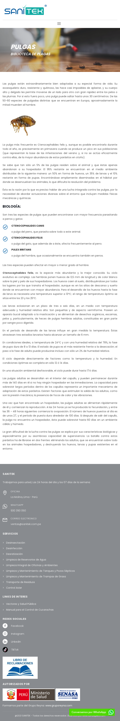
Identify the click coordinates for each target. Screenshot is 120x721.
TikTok (15, 649)
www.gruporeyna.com (58, 705)
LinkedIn (16, 641)
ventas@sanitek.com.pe (26, 524)
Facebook (17, 626)
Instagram (17, 634)
